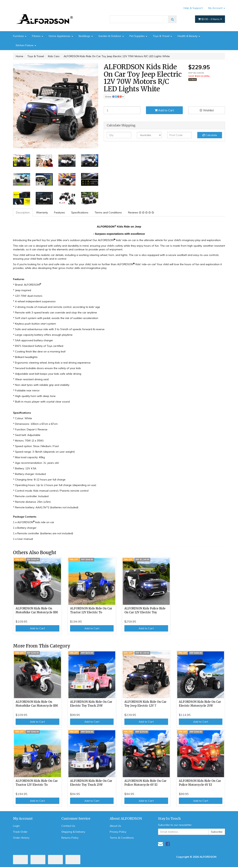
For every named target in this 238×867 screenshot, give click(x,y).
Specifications (79, 212)
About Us (115, 825)
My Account (216, 8)
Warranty (42, 212)
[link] (168, 844)
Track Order (20, 831)
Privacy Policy (118, 831)
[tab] (23, 212)
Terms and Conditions (108, 212)
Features (59, 212)
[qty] (119, 135)
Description (23, 212)
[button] (206, 110)
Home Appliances (61, 36)
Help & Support (193, 8)
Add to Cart (164, 110)
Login (16, 825)
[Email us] (160, 844)
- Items (210, 19)
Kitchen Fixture (26, 45)
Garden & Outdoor (111, 36)
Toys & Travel (162, 36)
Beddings (86, 36)
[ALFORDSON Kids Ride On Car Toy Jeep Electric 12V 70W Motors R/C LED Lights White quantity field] (122, 110)
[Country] (149, 135)
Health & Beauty (189, 36)
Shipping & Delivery (73, 831)
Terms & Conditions (122, 837)
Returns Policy (69, 837)
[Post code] (179, 135)
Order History (21, 837)
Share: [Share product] (114, 96)
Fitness (37, 36)
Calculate (209, 135)
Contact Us (68, 825)
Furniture (19, 36)
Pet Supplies (138, 36)
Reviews (141, 212)
